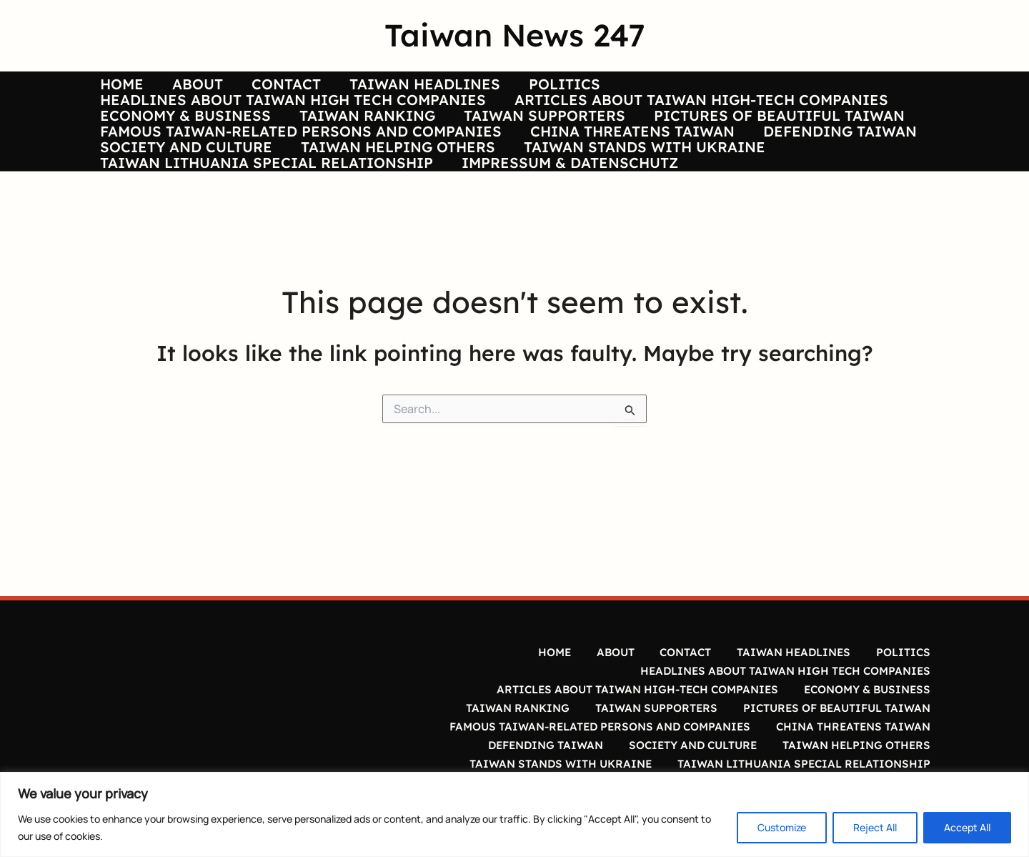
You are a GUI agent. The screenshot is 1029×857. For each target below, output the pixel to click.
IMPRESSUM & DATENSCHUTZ (547, 265)
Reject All (875, 827)
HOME (110, 93)
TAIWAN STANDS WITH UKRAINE (610, 230)
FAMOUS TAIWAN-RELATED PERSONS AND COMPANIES (289, 196)
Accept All (967, 827)
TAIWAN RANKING (344, 162)
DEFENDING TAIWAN (806, 196)
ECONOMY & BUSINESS (174, 162)
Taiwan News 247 (514, 35)
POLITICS (507, 93)
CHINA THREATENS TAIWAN (609, 196)
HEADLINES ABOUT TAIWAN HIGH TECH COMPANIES (281, 128)
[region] (514, 814)
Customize (781, 827)
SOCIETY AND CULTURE (175, 230)
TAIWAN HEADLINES (379, 93)
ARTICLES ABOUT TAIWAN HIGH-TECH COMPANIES (678, 128)
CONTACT (252, 93)
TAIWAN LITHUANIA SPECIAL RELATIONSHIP (255, 265)
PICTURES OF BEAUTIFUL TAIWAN (733, 162)
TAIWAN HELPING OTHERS (375, 230)
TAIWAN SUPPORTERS (510, 162)
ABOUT (174, 93)
